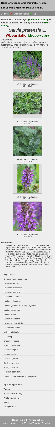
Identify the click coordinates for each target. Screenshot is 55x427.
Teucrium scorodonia (12, 372)
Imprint (23, 420)
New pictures (10, 407)
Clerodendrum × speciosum (15, 279)
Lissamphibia (8, 8)
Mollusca (20, 8)
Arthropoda (14, 3)
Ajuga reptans (9, 274)
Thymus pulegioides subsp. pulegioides (20, 376)
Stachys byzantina (11, 363)
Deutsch (6, 14)
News (6, 402)
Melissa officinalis (11, 332)
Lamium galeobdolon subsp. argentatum (21, 305)
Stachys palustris (11, 367)
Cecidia (39, 8)
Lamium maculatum (12, 319)
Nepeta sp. (8, 336)
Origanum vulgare (11, 341)
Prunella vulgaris (11, 350)
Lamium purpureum (12, 310)
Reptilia (42, 3)
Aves (23, 3)
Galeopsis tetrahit (11, 283)
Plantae (30, 8)
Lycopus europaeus (12, 327)
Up (36, 14)
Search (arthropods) (13, 393)
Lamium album (10, 314)
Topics (7, 389)
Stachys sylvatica (11, 359)
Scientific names (23, 14)
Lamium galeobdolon (13, 301)
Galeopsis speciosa (12, 292)
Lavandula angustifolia (13, 323)
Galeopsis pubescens (13, 288)
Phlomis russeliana (12, 345)
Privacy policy (36, 420)
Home (4, 3)
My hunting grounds (13, 384)
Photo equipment (11, 398)
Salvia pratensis (10, 354)
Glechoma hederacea (13, 297)
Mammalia (32, 3)
